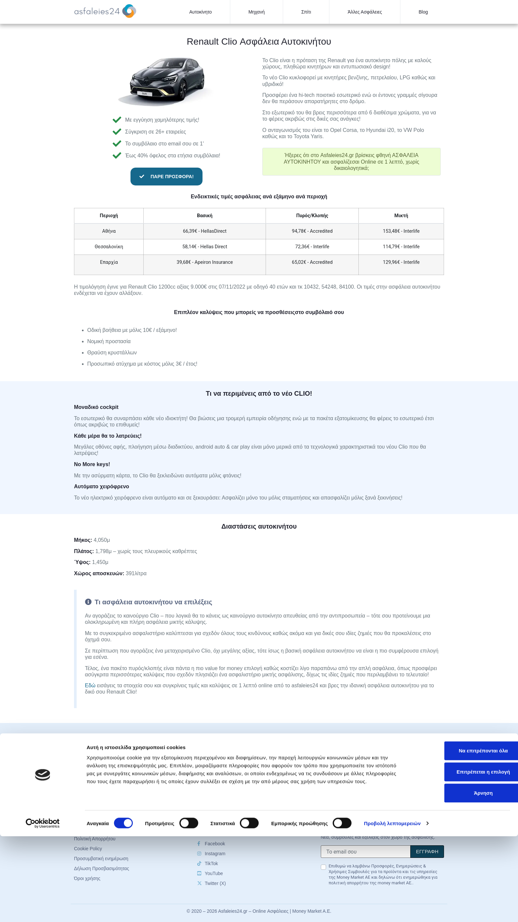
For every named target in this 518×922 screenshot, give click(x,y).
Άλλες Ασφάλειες (365, 12)
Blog (423, 12)
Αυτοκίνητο (200, 12)
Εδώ (90, 685)
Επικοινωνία (333, 801)
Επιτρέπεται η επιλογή (463, 857)
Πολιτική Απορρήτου (341, 781)
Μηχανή (256, 12)
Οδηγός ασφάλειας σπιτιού (224, 781)
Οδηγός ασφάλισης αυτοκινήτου (230, 761)
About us (330, 771)
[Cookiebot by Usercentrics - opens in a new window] (43, 909)
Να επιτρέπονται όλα (463, 836)
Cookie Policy (335, 791)
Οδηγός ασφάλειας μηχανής (225, 771)
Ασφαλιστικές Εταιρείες (344, 761)
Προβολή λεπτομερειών (392, 909)
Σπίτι (306, 12)
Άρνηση (462, 878)
